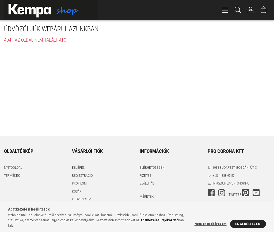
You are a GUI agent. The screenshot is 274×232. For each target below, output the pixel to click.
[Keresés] (237, 10)
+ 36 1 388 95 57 (223, 176)
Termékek (12, 176)
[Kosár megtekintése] (263, 10)
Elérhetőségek (152, 167)
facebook (211, 193)
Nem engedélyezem (211, 224)
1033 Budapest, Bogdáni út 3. (234, 167)
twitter (235, 194)
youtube (256, 193)
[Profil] (250, 10)
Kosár (76, 191)
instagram (221, 193)
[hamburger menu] (225, 10)
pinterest (245, 193)
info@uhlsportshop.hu (230, 183)
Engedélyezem (248, 224)
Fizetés (145, 176)
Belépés (78, 167)
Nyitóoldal (13, 167)
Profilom (79, 183)
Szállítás (147, 183)
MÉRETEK (147, 196)
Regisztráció (82, 176)
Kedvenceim (81, 199)
